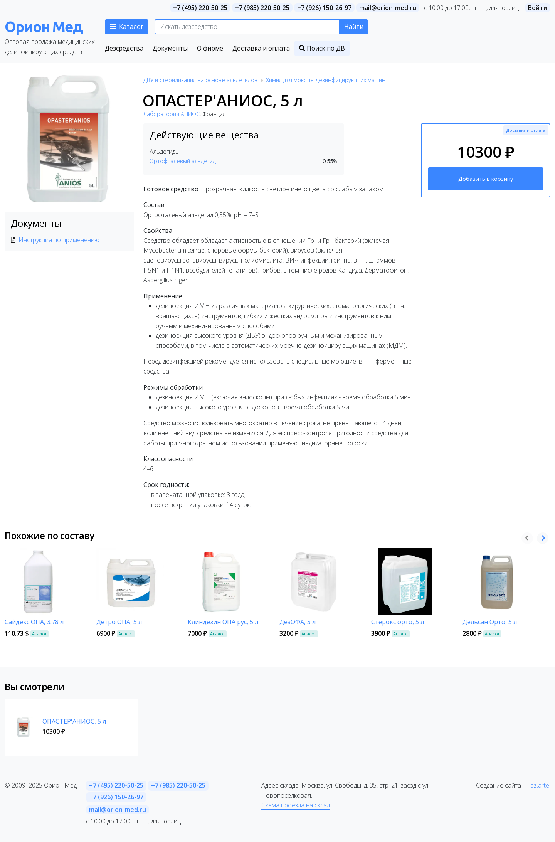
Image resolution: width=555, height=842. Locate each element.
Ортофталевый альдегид (183, 161)
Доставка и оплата (525, 130)
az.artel (540, 785)
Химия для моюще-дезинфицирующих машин (325, 80)
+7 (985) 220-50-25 (262, 7)
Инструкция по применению (58, 240)
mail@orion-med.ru (387, 7)
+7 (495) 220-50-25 (200, 7)
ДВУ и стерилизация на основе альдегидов (200, 80)
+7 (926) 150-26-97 (324, 7)
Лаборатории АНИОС (171, 114)
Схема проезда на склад (295, 805)
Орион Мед (43, 26)
